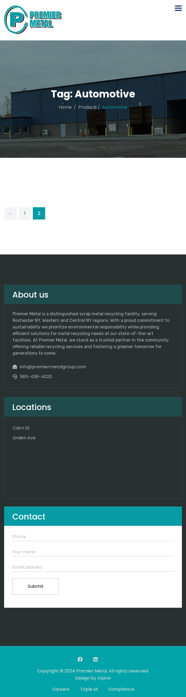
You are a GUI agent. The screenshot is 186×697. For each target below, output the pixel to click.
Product (86, 107)
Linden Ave (24, 438)
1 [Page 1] (24, 213)
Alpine (104, 678)
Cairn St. (21, 428)
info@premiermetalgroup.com (53, 367)
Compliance (121, 689)
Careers (60, 689)
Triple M (88, 689)
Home (65, 107)
